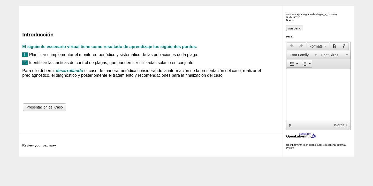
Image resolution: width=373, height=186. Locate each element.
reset (289, 36)
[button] (291, 46)
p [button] (290, 125)
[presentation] (291, 46)
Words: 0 (341, 125)
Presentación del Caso (44, 107)
